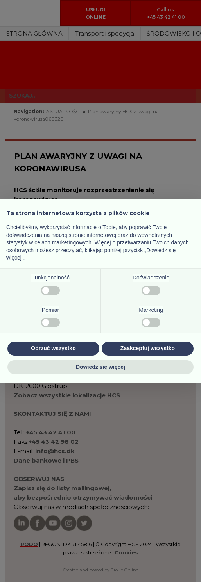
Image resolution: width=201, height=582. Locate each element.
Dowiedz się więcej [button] (100, 367)
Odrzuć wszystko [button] (53, 348)
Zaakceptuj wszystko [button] (147, 348)
